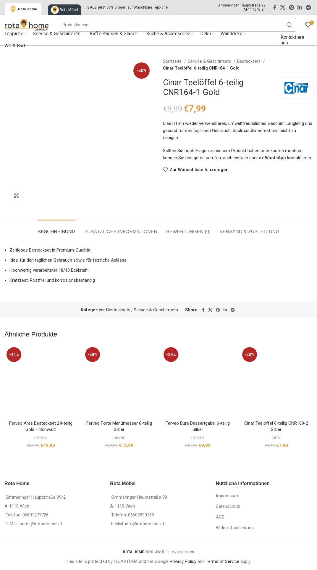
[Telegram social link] (308, 7)
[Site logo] (26, 24)
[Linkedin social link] (300, 7)
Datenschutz (228, 506)
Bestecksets (249, 61)
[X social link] (282, 7)
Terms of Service (222, 561)
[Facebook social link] (274, 7)
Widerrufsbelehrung (235, 527)
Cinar (276, 437)
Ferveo (40, 437)
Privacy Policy (183, 561)
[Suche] (177, 25)
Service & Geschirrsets (210, 61)
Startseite (173, 61)
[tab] (56, 229)
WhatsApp (276, 157)
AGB (220, 517)
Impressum (227, 495)
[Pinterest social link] (291, 7)
